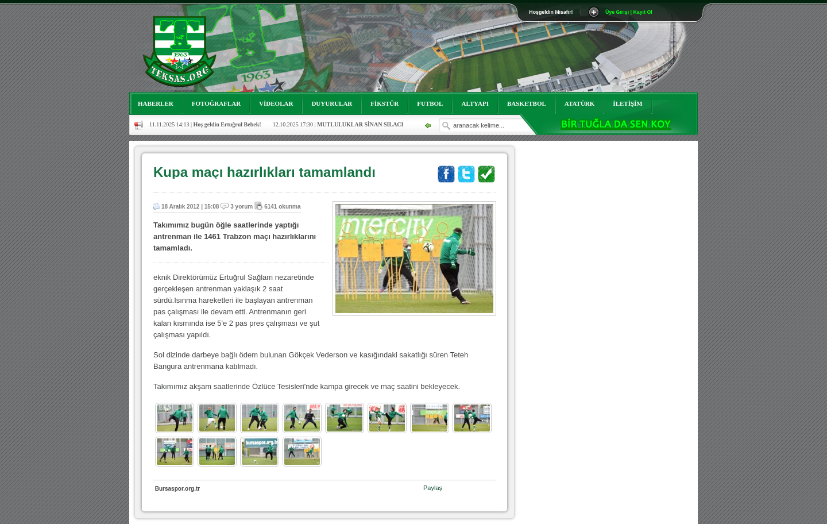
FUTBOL (430, 103)
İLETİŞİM (627, 103)
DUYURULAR (331, 103)
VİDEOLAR (276, 103)
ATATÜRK (580, 103)
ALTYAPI (475, 103)
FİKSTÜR (384, 103)
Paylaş (432, 487)
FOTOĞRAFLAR (216, 103)
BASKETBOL (526, 103)
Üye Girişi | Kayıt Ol (628, 12)
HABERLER (155, 103)
